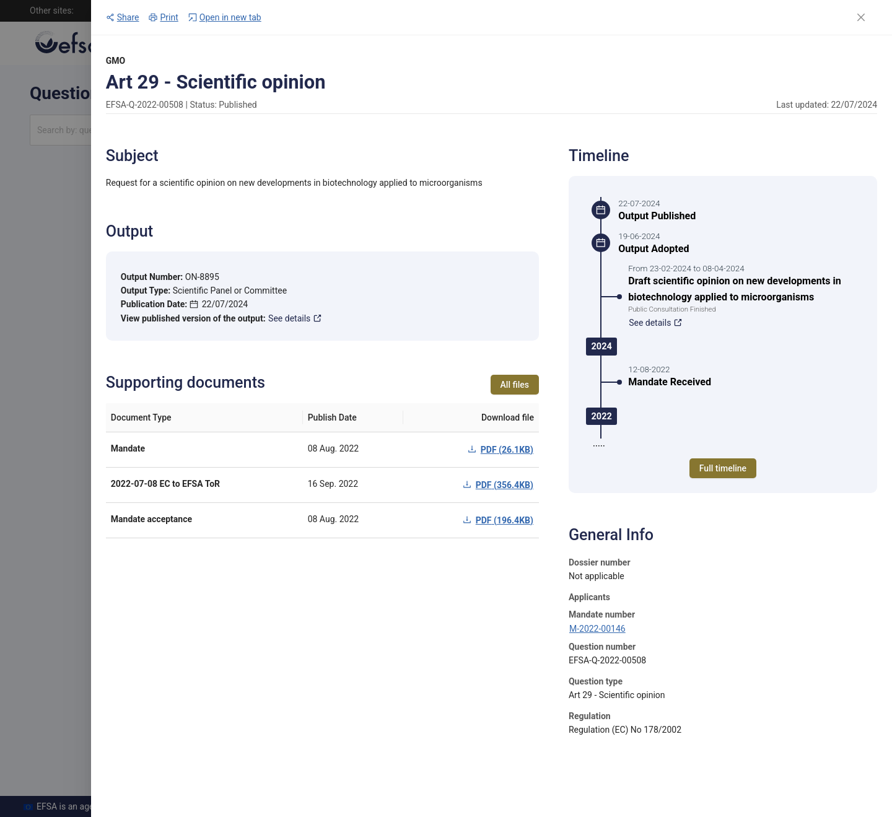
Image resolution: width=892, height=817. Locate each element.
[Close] (861, 18)
